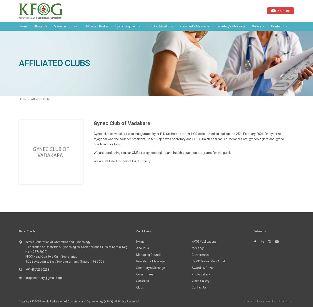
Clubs (140, 287)
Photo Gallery (201, 274)
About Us (40, 26)
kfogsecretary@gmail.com (43, 278)
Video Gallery (201, 281)
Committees (144, 274)
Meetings (198, 248)
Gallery (258, 26)
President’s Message (194, 26)
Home (23, 26)
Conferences (201, 255)
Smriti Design (286, 301)
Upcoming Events (127, 26)
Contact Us (279, 26)
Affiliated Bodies (97, 26)
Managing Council (66, 26)
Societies (142, 281)
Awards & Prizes (203, 268)
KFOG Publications (160, 26)
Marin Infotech (268, 301)
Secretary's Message (230, 26)
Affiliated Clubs (40, 99)
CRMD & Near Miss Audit (208, 261)
